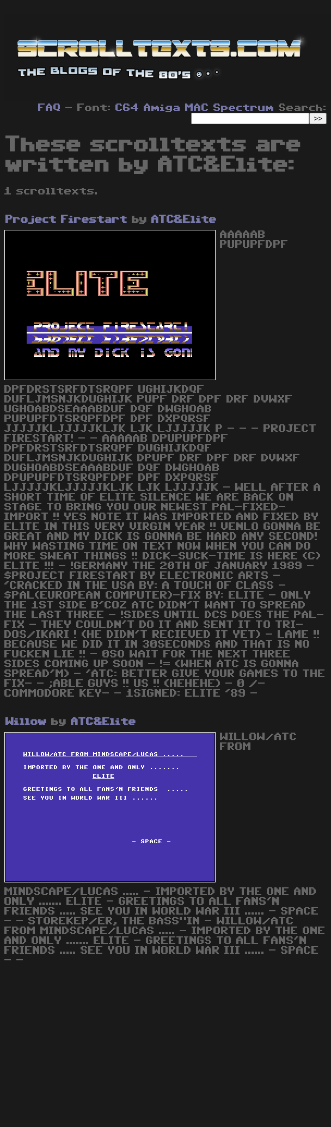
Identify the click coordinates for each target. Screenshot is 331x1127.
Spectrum (243, 107)
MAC (197, 107)
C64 (127, 107)
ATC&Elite (184, 219)
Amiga (162, 107)
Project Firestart (66, 219)
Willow (26, 721)
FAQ (49, 107)
